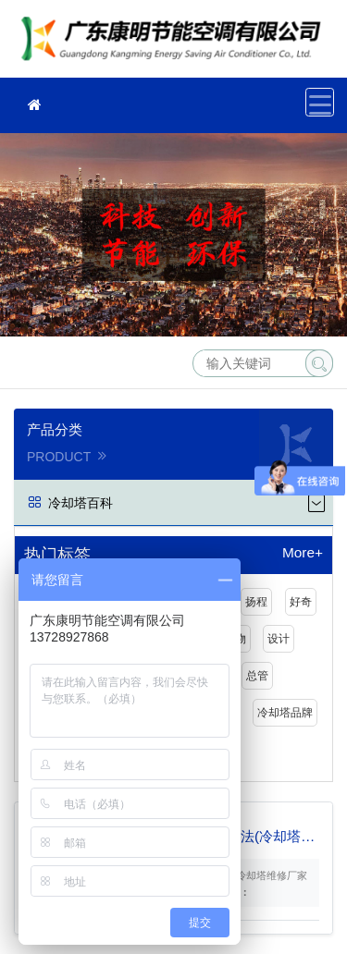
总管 (257, 675)
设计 (278, 638)
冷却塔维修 (176, 45)
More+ (302, 552)
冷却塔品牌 (285, 712)
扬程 (256, 601)
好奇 (301, 601)
